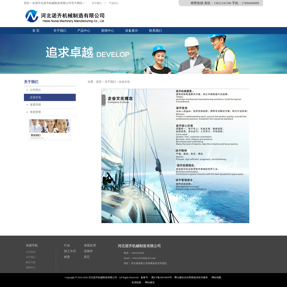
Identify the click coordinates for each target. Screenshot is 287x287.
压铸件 (88, 251)
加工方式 (70, 251)
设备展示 (131, 30)
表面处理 (90, 245)
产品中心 (114, 3)
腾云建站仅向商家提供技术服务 (191, 277)
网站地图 (216, 277)
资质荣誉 (35, 112)
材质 (67, 257)
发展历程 (35, 104)
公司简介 (35, 89)
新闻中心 (107, 30)
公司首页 (30, 252)
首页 (99, 81)
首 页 (35, 30)
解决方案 (30, 262)
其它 (87, 257)
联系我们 (155, 30)
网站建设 (150, 282)
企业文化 (35, 97)
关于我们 (96, 3)
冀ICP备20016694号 (161, 277)
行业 (67, 245)
